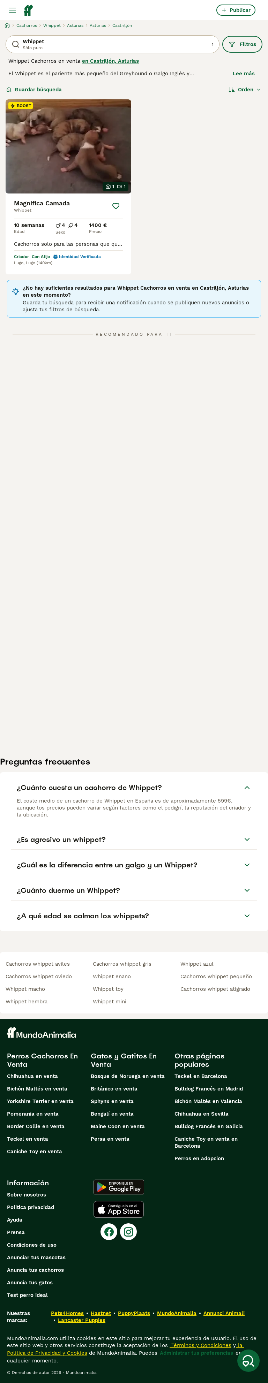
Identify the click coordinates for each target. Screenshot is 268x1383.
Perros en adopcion (199, 1158)
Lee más (244, 73)
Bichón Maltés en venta (37, 1089)
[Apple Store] (119, 1209)
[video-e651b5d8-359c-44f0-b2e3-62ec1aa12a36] (68, 146)
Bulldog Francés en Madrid (208, 1089)
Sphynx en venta (112, 1101)
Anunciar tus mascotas (36, 1257)
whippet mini (109, 1001)
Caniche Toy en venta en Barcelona (206, 1142)
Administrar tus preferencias (196, 1353)
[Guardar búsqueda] (248, 1361)
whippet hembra (26, 1001)
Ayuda (14, 1220)
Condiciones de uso (32, 1245)
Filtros (242, 44)
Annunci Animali (224, 1313)
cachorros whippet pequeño (216, 976)
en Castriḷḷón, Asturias (110, 61)
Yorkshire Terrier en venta (40, 1101)
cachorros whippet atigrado (215, 989)
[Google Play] (119, 1187)
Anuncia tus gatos (30, 1282)
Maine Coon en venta (118, 1126)
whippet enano (112, 976)
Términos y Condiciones (200, 1345)
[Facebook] (108, 1231)
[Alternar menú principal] (13, 10)
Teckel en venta (27, 1139)
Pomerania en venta (33, 1114)
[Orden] (245, 90)
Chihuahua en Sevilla (201, 1114)
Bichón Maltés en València (208, 1101)
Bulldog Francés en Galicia (208, 1126)
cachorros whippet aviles (38, 964)
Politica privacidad (30, 1207)
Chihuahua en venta (32, 1076)
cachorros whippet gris (122, 964)
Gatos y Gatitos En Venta (124, 1060)
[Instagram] (128, 1231)
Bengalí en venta (112, 1114)
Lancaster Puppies (81, 1320)
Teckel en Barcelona (200, 1076)
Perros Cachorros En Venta (42, 1060)
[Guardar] (116, 206)
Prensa (16, 1232)
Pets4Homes (67, 1313)
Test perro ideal (27, 1295)
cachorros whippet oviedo (39, 976)
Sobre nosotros (26, 1195)
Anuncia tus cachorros (35, 1270)
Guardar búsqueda (34, 89)
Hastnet (101, 1313)
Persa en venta (110, 1139)
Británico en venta (114, 1089)
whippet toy (108, 989)
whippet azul (197, 964)
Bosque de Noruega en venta (128, 1076)
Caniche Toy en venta (34, 1151)
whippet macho (25, 989)
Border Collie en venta (36, 1126)
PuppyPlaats (134, 1313)
